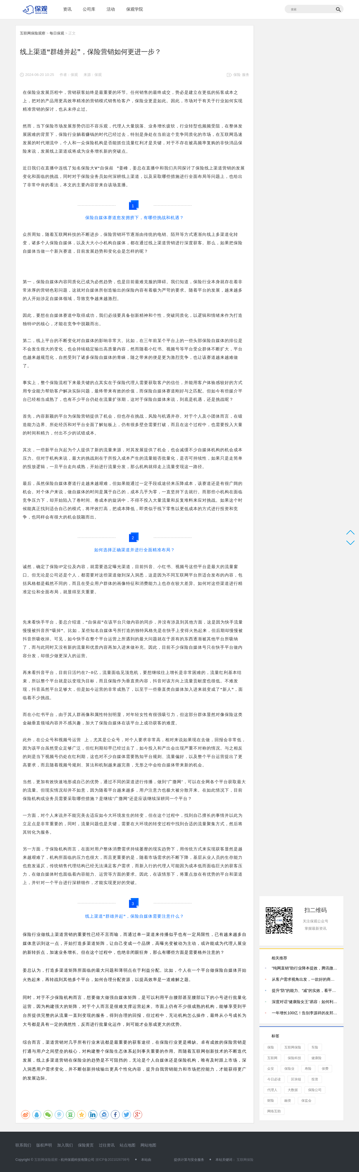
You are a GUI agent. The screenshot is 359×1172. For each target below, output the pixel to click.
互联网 (272, 1058)
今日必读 (274, 1079)
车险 (315, 1047)
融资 (287, 1101)
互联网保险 (292, 1047)
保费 (325, 1069)
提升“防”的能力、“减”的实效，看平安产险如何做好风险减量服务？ (305, 990)
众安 (270, 1069)
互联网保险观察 (32, 33)
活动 (111, 9)
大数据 (293, 1090)
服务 (245, 75)
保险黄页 (86, 1145)
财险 (270, 1101)
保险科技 (294, 1058)
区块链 (296, 1079)
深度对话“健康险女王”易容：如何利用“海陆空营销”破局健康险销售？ (305, 1001)
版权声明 (44, 1145)
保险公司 (315, 1090)
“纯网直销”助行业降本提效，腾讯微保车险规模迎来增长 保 (305, 968)
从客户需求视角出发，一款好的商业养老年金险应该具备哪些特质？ (305, 979)
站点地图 (127, 1145)
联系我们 (23, 1145)
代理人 (272, 1090)
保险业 (289, 1069)
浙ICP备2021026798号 (112, 1160)
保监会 (307, 1101)
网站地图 (148, 1145)
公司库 (89, 9)
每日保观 (57, 33)
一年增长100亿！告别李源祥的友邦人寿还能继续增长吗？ (305, 1013)
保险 (237, 75)
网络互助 (274, 1111)
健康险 (317, 1058)
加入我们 (65, 1145)
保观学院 (134, 9)
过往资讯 (106, 1145)
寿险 (308, 1069)
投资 (315, 1079)
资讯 (67, 9)
